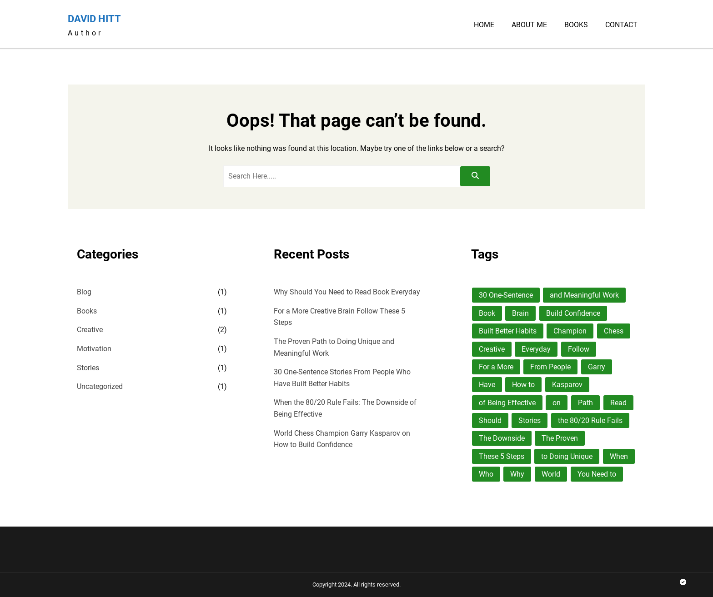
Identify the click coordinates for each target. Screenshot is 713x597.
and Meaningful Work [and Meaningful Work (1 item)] (584, 295)
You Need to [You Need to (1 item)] (596, 474)
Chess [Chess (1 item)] (613, 331)
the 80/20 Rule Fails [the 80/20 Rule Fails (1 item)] (590, 420)
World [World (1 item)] (551, 474)
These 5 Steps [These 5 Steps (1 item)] (501, 456)
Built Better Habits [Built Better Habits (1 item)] (508, 331)
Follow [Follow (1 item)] (578, 349)
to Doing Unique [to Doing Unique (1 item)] (566, 456)
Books (576, 25)
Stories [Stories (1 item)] (529, 420)
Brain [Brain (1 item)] (520, 313)
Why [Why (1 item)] (517, 474)
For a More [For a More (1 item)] (496, 367)
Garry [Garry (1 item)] (596, 367)
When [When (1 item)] (619, 456)
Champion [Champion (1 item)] (570, 331)
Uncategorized (100, 386)
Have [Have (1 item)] (487, 384)
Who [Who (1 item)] (486, 474)
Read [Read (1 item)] (618, 402)
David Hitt (94, 19)
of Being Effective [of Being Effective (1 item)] (507, 402)
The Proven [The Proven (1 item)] (560, 438)
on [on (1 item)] (556, 402)
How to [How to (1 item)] (523, 384)
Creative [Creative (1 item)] (492, 349)
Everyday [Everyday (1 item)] (536, 349)
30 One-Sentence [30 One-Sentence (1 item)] (506, 295)
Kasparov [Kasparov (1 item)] (567, 384)
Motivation (94, 348)
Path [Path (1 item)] (585, 402)
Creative (90, 329)
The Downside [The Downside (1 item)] (502, 438)
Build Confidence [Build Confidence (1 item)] (573, 313)
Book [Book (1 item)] (487, 313)
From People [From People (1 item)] (550, 367)
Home (484, 25)
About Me (529, 25)
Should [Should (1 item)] (490, 420)
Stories (88, 367)
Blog (84, 292)
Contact (621, 25)
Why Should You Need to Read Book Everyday (347, 292)
